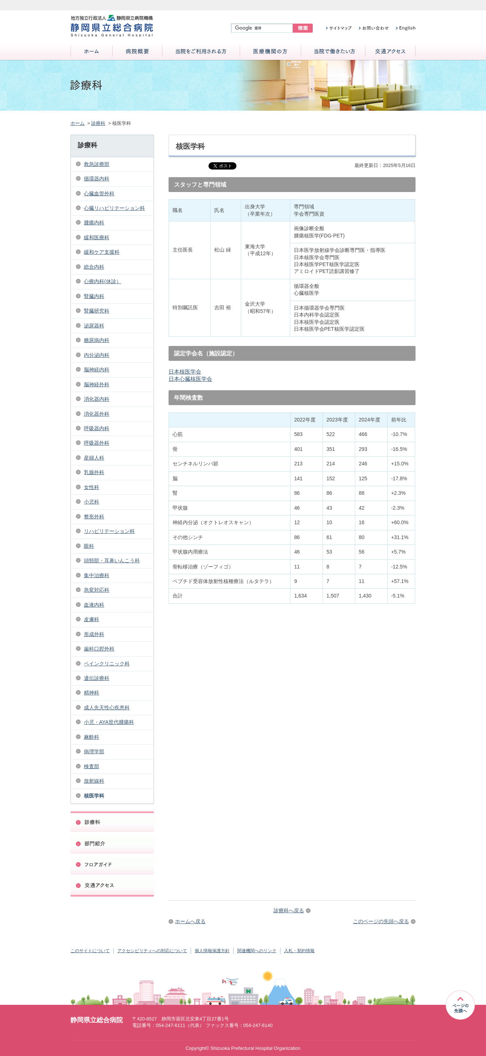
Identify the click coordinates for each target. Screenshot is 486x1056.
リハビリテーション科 (109, 531)
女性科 (91, 487)
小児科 (91, 502)
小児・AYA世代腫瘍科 (109, 722)
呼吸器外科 (96, 443)
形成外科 (94, 634)
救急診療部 (96, 164)
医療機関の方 (270, 52)
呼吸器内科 (96, 428)
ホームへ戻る (190, 921)
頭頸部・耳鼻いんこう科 (112, 560)
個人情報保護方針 (212, 950)
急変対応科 (96, 590)
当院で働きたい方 (333, 52)
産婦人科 (94, 458)
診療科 (98, 123)
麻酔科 (91, 737)
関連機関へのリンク (256, 950)
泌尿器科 (94, 326)
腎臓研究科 (96, 311)
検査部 (91, 766)
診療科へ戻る (289, 910)
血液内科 (94, 605)
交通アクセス (390, 52)
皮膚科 (91, 619)
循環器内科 (96, 179)
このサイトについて (90, 950)
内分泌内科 (96, 355)
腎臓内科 (94, 296)
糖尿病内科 (96, 340)
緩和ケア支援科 (102, 252)
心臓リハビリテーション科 (114, 208)
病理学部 (94, 751)
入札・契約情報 (299, 950)
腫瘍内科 (94, 222)
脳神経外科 (96, 384)
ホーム (91, 52)
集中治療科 (96, 575)
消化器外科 (96, 414)
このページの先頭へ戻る (381, 921)
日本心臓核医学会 (190, 379)
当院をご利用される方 (201, 52)
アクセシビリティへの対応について (152, 950)
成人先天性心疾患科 (107, 707)
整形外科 (94, 516)
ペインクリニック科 (107, 663)
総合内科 (94, 267)
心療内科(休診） (102, 281)
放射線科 (94, 781)
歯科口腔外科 (99, 649)
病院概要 (137, 52)
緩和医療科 (96, 237)
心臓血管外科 (99, 193)
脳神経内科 (96, 369)
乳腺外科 (94, 472)
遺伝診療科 (96, 678)
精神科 (91, 693)
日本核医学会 (185, 372)
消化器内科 (96, 399)
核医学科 (94, 796)
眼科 (89, 546)
